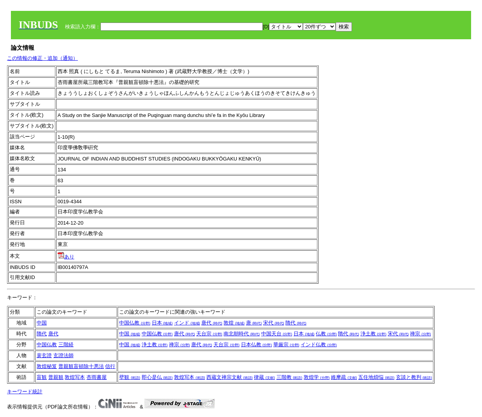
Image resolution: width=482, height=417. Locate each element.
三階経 (66, 344)
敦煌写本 (75, 377)
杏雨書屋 (96, 377)
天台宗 (209, 334)
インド (187, 323)
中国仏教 (134, 323)
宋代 (273, 323)
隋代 (295, 323)
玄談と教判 (414, 377)
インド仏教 (319, 344)
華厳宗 (286, 344)
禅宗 (420, 334)
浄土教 (374, 334)
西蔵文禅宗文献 (229, 377)
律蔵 (264, 377)
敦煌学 (317, 377)
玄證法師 (63, 355)
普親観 (55, 377)
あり (66, 257)
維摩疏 (344, 377)
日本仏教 (256, 344)
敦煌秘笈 (47, 366)
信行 (110, 366)
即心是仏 (157, 377)
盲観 (42, 377)
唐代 (211, 323)
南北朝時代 (241, 334)
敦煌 (234, 323)
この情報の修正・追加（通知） (42, 58)
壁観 (129, 377)
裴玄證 (44, 355)
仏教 (326, 334)
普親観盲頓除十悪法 (81, 366)
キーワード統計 (24, 391)
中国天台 (276, 334)
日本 (162, 323)
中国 (42, 323)
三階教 (289, 377)
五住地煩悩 (376, 377)
